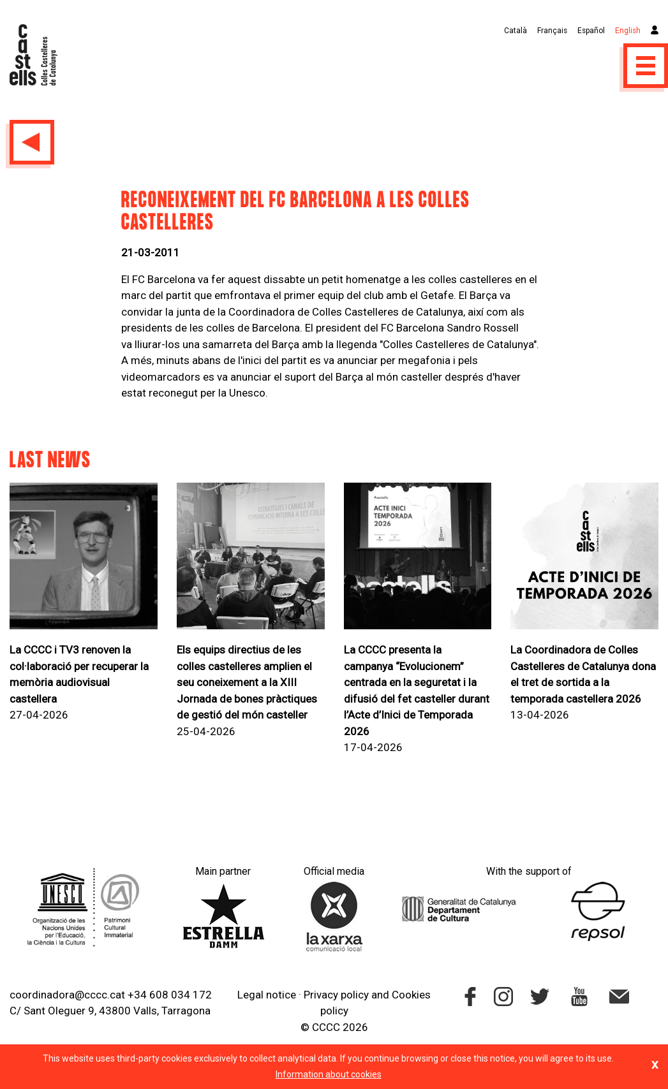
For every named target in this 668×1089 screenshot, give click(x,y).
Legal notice (266, 994)
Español (591, 30)
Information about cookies (329, 1074)
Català (515, 30)
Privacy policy (336, 994)
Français (552, 30)
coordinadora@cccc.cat (67, 994)
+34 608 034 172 (170, 994)
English (628, 30)
